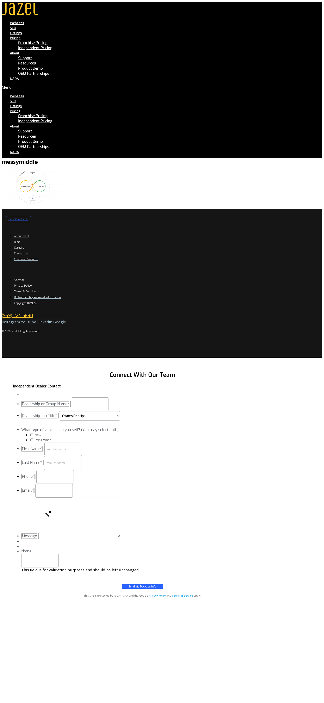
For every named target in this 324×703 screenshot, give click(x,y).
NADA (14, 79)
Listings (16, 33)
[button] (97, 87)
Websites (17, 23)
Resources (27, 63)
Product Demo (30, 68)
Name (26, 551)
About (14, 53)
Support (25, 58)
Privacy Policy (157, 595)
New (38, 435)
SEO (13, 28)
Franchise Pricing (33, 42)
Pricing (15, 38)
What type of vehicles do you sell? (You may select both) (70, 429)
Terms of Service (182, 595)
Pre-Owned (43, 440)
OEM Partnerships (33, 73)
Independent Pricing (35, 47)
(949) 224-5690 (17, 315)
